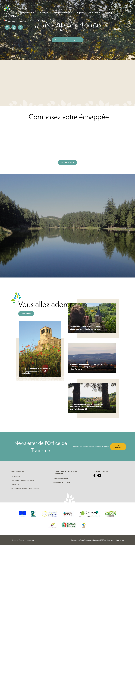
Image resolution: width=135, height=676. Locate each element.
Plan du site (29, 540)
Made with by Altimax (115, 540)
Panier (23, 21)
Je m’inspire (105, 13)
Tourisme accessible (56, 8)
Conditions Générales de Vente (22, 480)
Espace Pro (15, 484)
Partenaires (15, 476)
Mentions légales (17, 540)
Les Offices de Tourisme (61, 482)
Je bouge (45, 13)
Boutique (122, 13)
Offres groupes (33, 8)
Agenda (89, 13)
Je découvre (29, 13)
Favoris (11, 21)
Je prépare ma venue (67, 13)
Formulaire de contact (61, 478)
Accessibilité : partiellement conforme (25, 488)
